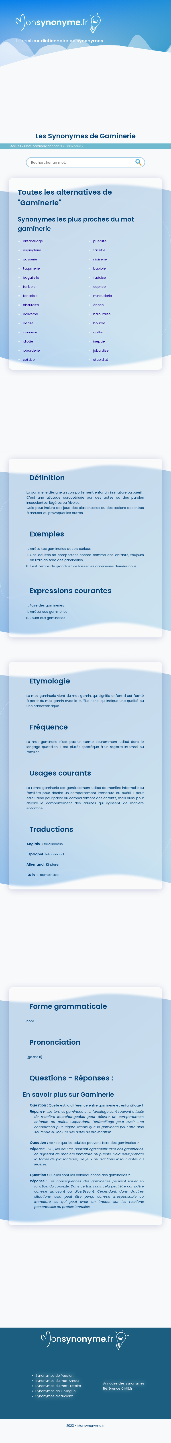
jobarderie (31, 350)
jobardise (101, 350)
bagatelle (31, 277)
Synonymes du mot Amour (57, 1380)
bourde (99, 323)
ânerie (98, 304)
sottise (29, 359)
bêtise (28, 323)
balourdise (102, 314)
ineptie (99, 341)
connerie (30, 332)
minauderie (102, 295)
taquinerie (31, 268)
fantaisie (30, 295)
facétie (99, 250)
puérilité (100, 241)
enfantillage (33, 241)
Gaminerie (73, 146)
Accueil (15, 146)
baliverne (30, 314)
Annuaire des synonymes (124, 1383)
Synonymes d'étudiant (54, 1396)
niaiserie (100, 259)
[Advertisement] (85, 98)
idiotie (28, 341)
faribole (29, 286)
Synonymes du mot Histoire (58, 1385)
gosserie (30, 259)
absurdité (31, 304)
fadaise (99, 277)
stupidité (100, 359)
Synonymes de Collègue (55, 1391)
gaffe (98, 332)
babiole (99, 268)
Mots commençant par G (43, 146)
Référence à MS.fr (117, 1388)
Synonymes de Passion (54, 1375)
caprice (99, 286)
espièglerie (32, 250)
